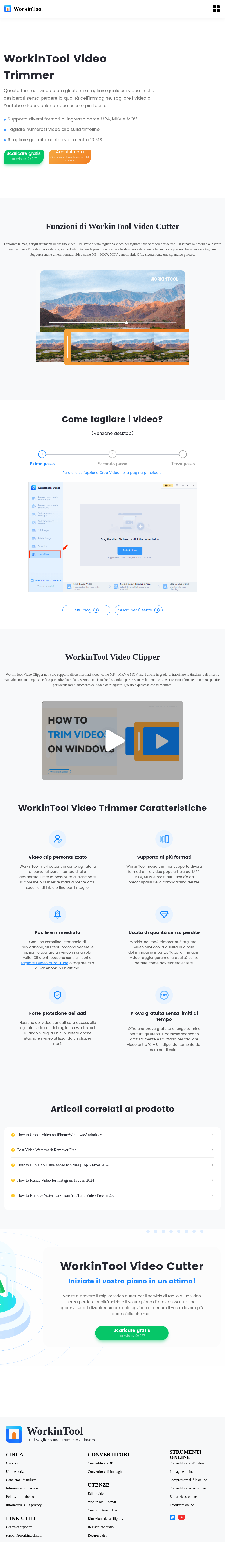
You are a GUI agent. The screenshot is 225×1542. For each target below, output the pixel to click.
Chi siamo (14, 1463)
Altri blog (86, 617)
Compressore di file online (187, 1480)
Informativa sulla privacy (24, 1505)
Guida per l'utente (139, 617)
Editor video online (182, 1496)
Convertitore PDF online (186, 1463)
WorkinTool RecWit (102, 1502)
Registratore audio (101, 1527)
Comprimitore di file (102, 1510)
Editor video (96, 1493)
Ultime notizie (17, 1471)
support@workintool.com (25, 1535)
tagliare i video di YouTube (44, 972)
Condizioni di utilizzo (22, 1480)
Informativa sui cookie (22, 1488)
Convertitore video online (187, 1488)
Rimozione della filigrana (106, 1518)
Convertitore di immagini (106, 1471)
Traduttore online (181, 1505)
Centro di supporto (20, 1527)
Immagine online (181, 1471)
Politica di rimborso (20, 1496)
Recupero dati (97, 1535)
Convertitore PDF (100, 1463)
